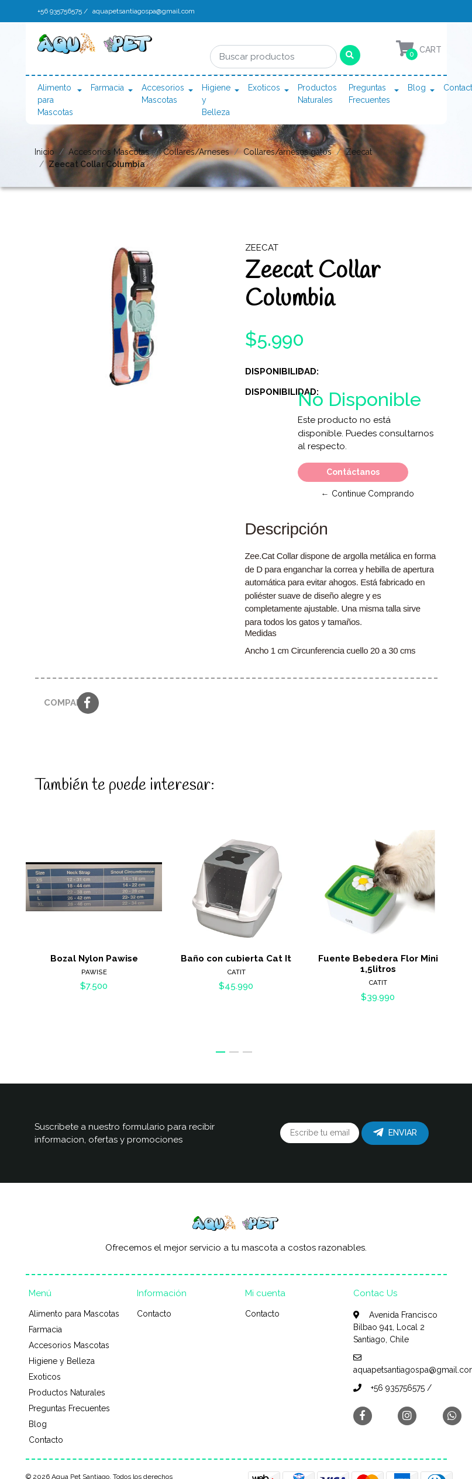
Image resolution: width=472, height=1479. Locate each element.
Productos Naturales (317, 94)
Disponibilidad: (267, 371)
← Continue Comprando (367, 493)
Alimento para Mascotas (55, 100)
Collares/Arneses (196, 152)
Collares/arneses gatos (287, 152)
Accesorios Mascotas (163, 94)
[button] (220, 1052)
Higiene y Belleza (216, 100)
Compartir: (56, 702)
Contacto (46, 1440)
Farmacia (107, 87)
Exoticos (264, 87)
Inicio (44, 152)
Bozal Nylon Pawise (93, 958)
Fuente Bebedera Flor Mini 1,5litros (378, 963)
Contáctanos (353, 472)
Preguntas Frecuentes (369, 94)
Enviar (395, 1132)
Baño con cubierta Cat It (236, 958)
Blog (417, 87)
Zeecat (359, 152)
